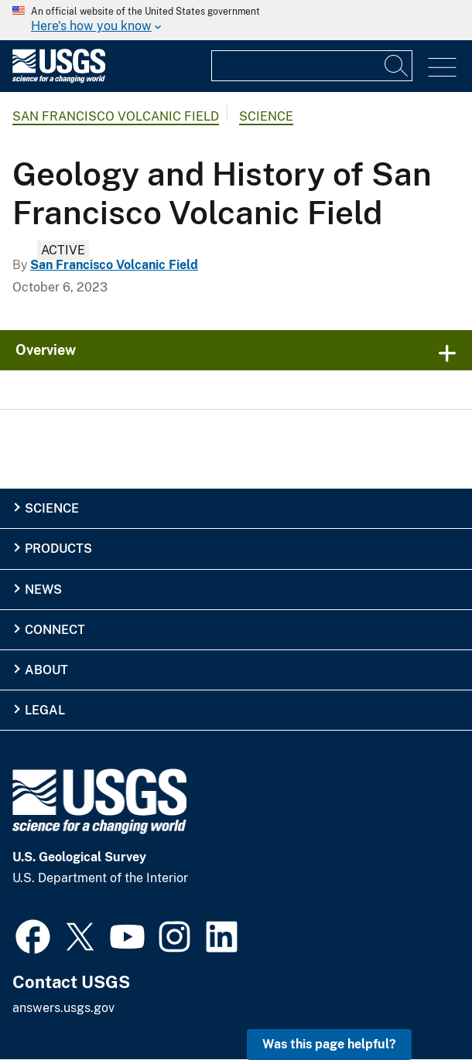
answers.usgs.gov (63, 1007)
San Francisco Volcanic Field (115, 116)
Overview (45, 350)
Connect (55, 629)
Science (266, 116)
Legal (45, 710)
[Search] (396, 65)
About (46, 670)
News (43, 589)
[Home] (58, 79)
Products (58, 548)
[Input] (311, 65)
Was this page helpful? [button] (329, 1044)
